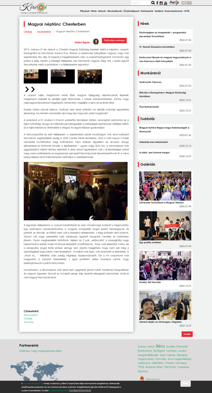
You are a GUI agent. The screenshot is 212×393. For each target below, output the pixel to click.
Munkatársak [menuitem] (115, 11)
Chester (28, 318)
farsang (182, 355)
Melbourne (144, 362)
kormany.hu (153, 379)
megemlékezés (148, 355)
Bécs (160, 345)
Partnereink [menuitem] (147, 11)
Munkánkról (44, 31)
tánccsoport (31, 314)
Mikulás (171, 355)
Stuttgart (159, 350)
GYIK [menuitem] (186, 11)
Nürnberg (180, 362)
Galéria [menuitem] (159, 11)
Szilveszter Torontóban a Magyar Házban (161, 202)
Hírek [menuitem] (94, 11)
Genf (163, 355)
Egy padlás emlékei (150, 242)
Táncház (29, 322)
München (160, 358)
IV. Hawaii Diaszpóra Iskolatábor (157, 46)
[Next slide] (33, 89)
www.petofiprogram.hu (33, 383)
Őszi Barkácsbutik (149, 106)
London (182, 350)
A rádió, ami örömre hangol (154, 152)
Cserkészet (183, 367)
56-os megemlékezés (179, 358)
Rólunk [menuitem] (102, 11)
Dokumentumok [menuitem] (173, 11)
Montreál (171, 350)
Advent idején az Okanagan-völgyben (160, 321)
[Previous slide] (27, 89)
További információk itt (58, 390)
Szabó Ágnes (82, 42)
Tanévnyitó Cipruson (150, 82)
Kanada (182, 346)
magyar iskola (146, 358)
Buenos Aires (154, 367)
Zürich (151, 346)
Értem (186, 383)
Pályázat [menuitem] (84, 11)
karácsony (145, 350)
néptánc (158, 362)
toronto (143, 371)
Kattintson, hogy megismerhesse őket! (40, 350)
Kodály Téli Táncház (150, 282)
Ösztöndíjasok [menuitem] (131, 11)
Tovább (187, 334)
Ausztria (170, 346)
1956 (141, 367)
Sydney (142, 346)
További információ (80, 390)
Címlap (28, 31)
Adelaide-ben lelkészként (153, 142)
